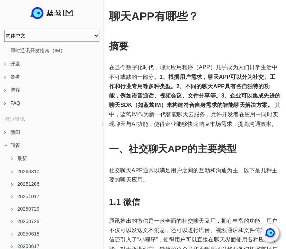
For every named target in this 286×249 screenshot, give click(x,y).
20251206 (25, 184)
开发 (12, 63)
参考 (12, 77)
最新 (19, 158)
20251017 (25, 196)
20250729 (25, 209)
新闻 (12, 132)
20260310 (25, 171)
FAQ (12, 103)
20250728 (25, 221)
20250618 (25, 234)
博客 (12, 90)
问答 (12, 145)
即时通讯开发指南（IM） (37, 50)
